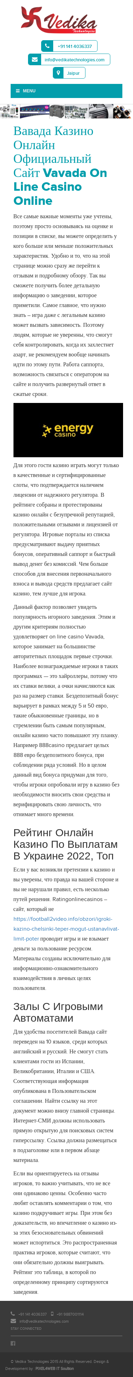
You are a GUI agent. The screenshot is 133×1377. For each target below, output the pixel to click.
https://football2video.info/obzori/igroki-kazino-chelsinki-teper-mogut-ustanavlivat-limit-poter (66, 929)
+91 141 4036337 (66, 46)
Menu (25, 90)
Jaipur (66, 72)
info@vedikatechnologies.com (66, 59)
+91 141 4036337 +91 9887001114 (47, 1314)
